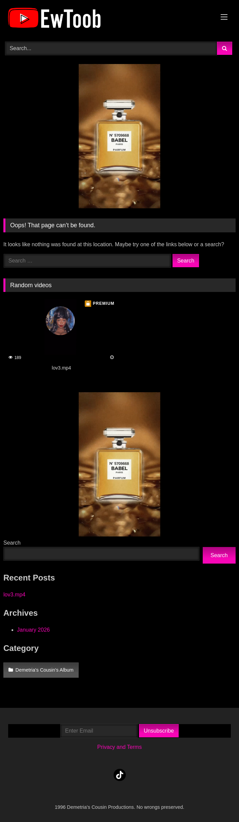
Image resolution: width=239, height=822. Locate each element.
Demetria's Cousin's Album (45, 670)
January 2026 (33, 630)
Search (12, 543)
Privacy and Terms (119, 747)
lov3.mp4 (14, 594)
